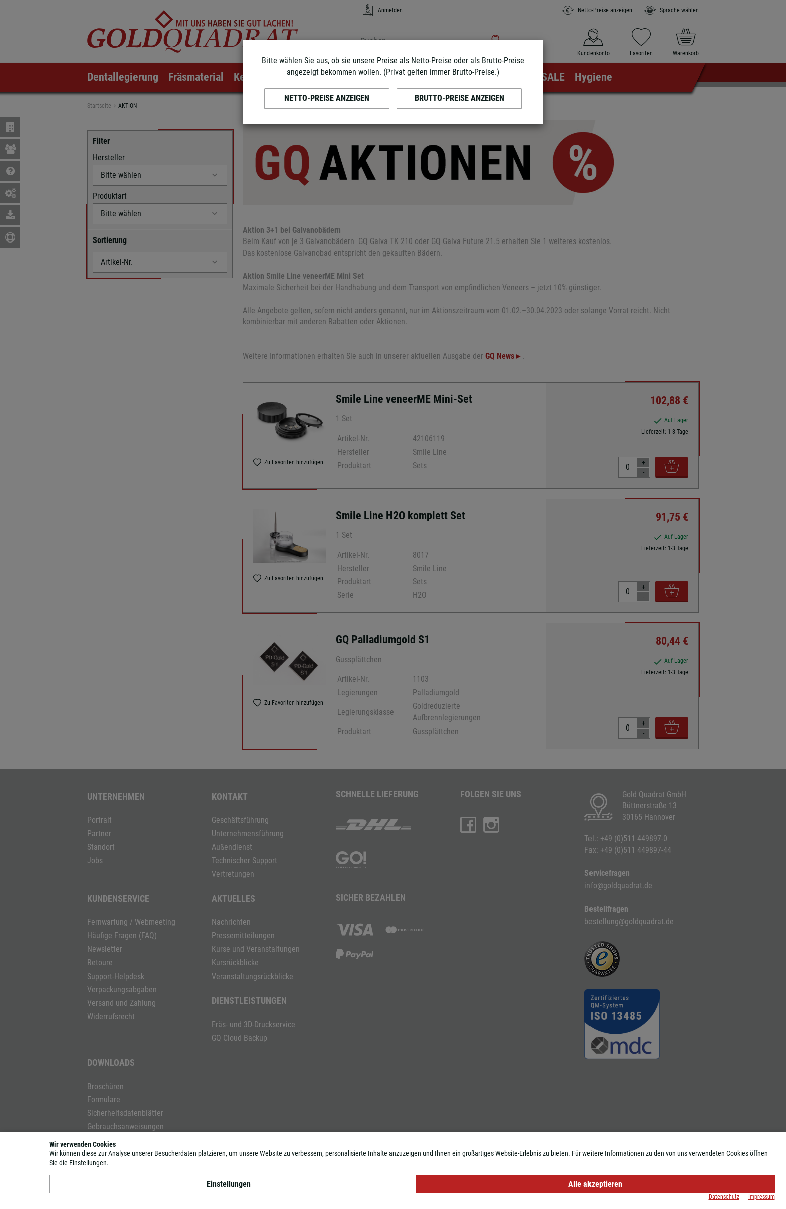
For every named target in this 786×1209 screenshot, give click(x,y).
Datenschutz (724, 1196)
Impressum (761, 1196)
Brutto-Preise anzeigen (459, 98)
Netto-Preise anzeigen (326, 98)
